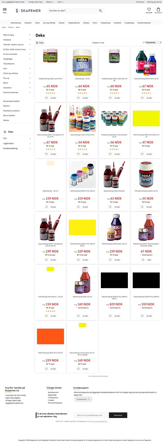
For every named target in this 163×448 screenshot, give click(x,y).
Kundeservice (53, 392)
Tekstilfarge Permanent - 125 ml (50, 297)
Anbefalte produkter (11, 111)
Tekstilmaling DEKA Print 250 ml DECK (82, 245)
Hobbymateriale (74, 23)
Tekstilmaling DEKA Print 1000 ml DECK (114, 298)
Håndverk (28, 23)
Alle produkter (9, 115)
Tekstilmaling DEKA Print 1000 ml (146, 297)
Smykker (86, 23)
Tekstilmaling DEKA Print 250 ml (82, 191)
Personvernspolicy (55, 403)
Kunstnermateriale (144, 23)
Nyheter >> (50, 2)
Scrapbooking (129, 23)
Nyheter (6, 106)
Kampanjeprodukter (11, 101)
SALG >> (60, 2)
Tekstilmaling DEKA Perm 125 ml (114, 244)
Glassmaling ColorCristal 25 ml (82, 135)
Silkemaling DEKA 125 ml (82, 297)
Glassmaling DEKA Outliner (114, 191)
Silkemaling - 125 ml (50, 191)
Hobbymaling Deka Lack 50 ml (50, 79)
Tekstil (37, 23)
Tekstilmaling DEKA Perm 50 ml (146, 79)
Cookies (51, 400)
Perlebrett (117, 23)
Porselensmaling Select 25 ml (146, 191)
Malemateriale (16, 23)
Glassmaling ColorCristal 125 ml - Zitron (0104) (82, 354)
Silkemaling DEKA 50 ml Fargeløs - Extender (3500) (146, 245)
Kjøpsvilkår (52, 395)
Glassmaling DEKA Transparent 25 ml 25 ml (50, 136)
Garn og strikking (49, 23)
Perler (95, 23)
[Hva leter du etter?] (76, 10)
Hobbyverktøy (105, 23)
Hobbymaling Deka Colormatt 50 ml (114, 80)
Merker (6, 120)
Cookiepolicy (53, 397)
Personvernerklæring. (98, 421)
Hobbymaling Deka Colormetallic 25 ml (114, 136)
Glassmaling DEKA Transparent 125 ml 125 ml (50, 245)
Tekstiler (62, 23)
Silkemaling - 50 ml (82, 79)
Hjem (4, 27)
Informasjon (140, 2)
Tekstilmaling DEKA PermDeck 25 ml (146, 136)
